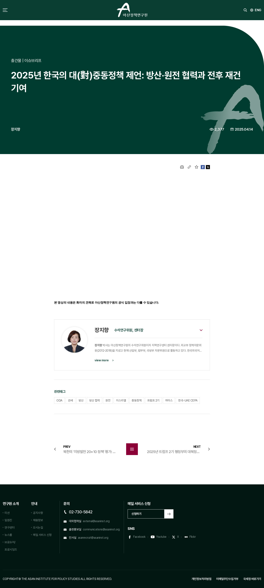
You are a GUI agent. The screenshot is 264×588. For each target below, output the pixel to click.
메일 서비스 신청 (42, 535)
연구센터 (9, 527)
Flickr (192, 536)
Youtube (161, 536)
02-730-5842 (81, 512)
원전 (107, 400)
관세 (70, 400)
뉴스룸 (8, 535)
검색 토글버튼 (245, 10)
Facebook (139, 536)
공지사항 (38, 513)
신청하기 (136, 514)
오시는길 (38, 527)
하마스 (169, 400)
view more (102, 360)
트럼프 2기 (153, 400)
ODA (59, 400)
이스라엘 (121, 400)
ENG (258, 10)
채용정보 (38, 520)
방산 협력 (94, 400)
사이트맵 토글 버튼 (5, 10)
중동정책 (137, 400)
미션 (7, 513)
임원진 (8, 520)
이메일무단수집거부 (227, 579)
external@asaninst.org (96, 521)
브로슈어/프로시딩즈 (11, 545)
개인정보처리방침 (201, 579)
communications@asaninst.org (101, 529)
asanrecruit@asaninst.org (93, 537)
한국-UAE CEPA (187, 400)
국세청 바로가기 (252, 579)
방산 (81, 400)
